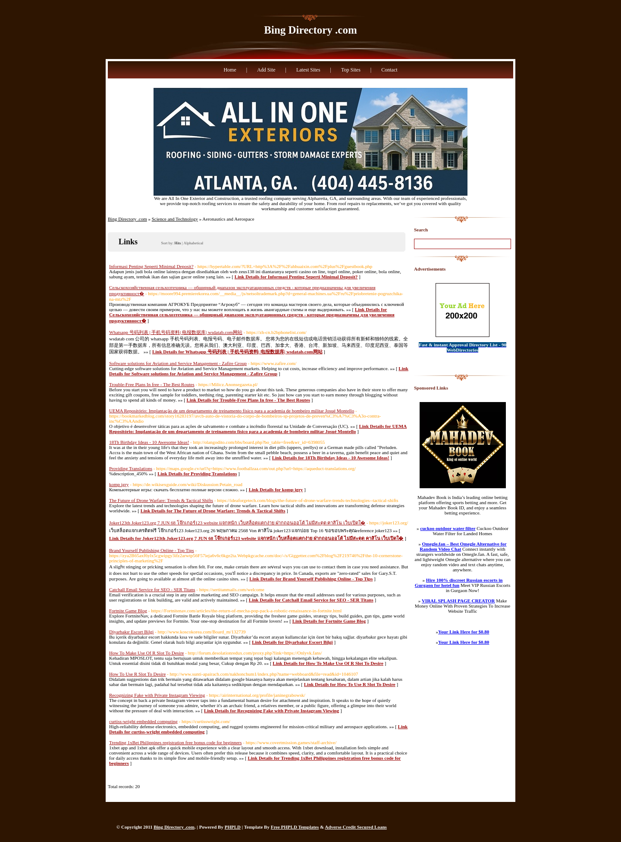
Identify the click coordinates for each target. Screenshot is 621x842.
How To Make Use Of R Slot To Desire (146, 652)
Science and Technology (175, 218)
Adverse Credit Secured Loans (356, 827)
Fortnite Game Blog (128, 610)
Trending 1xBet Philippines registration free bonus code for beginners (175, 742)
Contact (389, 70)
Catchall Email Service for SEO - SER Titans (152, 589)
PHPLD (233, 827)
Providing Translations (130, 468)
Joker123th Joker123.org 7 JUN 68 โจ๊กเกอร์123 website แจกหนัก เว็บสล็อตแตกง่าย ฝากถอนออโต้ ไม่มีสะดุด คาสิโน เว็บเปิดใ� (237, 522)
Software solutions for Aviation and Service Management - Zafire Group (178, 363)
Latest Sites (308, 70)
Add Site (266, 70)
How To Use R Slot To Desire (137, 674)
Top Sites (351, 70)
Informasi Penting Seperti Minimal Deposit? (151, 266)
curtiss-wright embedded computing (143, 721)
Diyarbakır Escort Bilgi (131, 631)
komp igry (119, 484)
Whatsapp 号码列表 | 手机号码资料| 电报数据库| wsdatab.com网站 (175, 332)
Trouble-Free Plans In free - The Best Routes (151, 384)
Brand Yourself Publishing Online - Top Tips (151, 550)
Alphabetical (193, 243)
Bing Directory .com (310, 30)
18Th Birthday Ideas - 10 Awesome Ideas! (149, 442)
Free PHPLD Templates (295, 827)
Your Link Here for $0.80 (463, 631)
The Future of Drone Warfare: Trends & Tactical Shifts (161, 500)
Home (229, 70)
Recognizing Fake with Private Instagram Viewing (157, 695)
